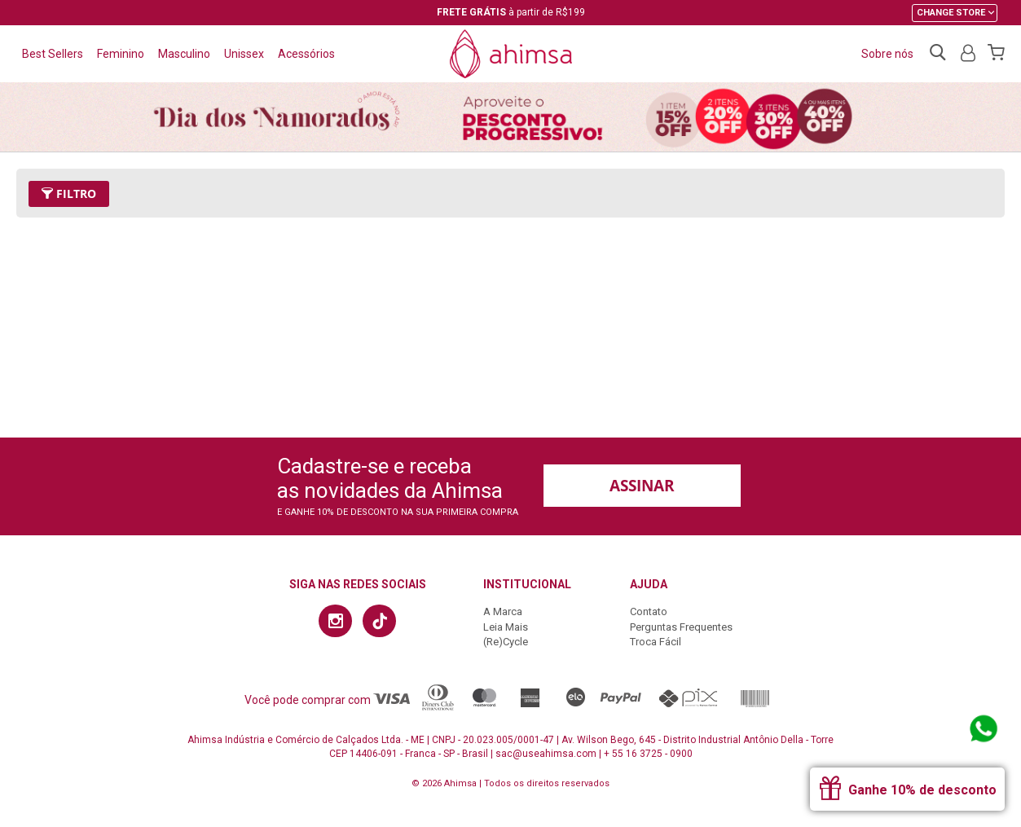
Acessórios (306, 53)
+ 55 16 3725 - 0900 (648, 753)
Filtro (69, 193)
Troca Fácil (655, 642)
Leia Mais (505, 627)
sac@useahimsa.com (545, 753)
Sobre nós (887, 53)
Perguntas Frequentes (681, 627)
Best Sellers (52, 53)
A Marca (502, 611)
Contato (648, 611)
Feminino (120, 53)
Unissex (244, 53)
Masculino (184, 53)
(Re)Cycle (505, 642)
